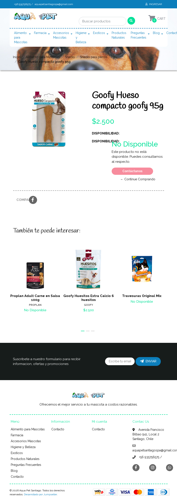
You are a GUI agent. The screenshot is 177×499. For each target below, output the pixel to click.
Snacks (70, 57)
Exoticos (99, 33)
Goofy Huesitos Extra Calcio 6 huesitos (88, 298)
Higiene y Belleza (81, 37)
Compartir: (21, 200)
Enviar (148, 361)
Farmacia (40, 33)
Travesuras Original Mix (141, 296)
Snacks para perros (93, 57)
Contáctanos (132, 171)
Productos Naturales (119, 35)
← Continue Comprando (137, 179)
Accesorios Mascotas (61, 35)
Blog (156, 33)
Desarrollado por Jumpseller (40, 494)
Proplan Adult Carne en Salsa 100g (35, 298)
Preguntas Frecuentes (138, 35)
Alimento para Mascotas (20, 37)
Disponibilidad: (100, 133)
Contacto (17, 476)
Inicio (16, 57)
